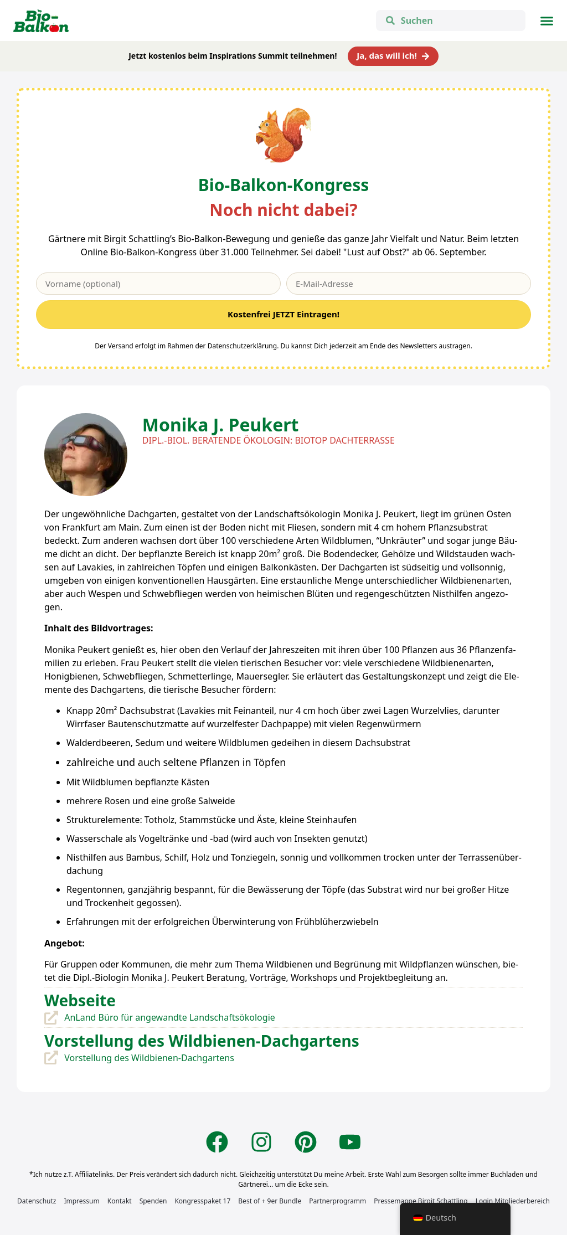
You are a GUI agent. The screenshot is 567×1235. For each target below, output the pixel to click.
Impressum (81, 1201)
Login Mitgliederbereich (513, 1201)
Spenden (153, 1201)
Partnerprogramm (337, 1201)
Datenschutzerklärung (242, 346)
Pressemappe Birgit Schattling (420, 1201)
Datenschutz (36, 1201)
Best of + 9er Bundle (269, 1201)
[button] (547, 20)
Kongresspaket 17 (202, 1201)
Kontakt (119, 1201)
